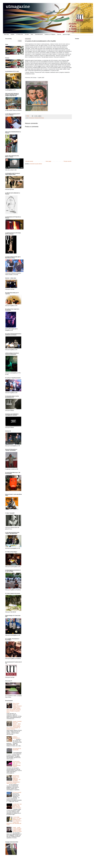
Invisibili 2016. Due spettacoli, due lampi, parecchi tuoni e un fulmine (17, 806)
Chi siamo (27, 34)
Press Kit (59, 34)
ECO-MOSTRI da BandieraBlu (17, 749)
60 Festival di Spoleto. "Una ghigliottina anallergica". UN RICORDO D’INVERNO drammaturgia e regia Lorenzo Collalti (13, 779)
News (32, 34)
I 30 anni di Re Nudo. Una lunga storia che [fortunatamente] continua (17, 764)
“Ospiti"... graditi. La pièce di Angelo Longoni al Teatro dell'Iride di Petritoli (17, 829)
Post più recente (29, 161)
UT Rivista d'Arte (19, 34)
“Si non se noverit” (17, 792)
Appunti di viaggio (66, 34)
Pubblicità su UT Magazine (50, 34)
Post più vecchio (67, 161)
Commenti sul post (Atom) (36, 163)
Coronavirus (31, 117)
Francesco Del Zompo (39, 117)
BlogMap (12, 34)
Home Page (6, 34)
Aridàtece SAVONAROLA (16, 737)
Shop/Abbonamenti (39, 34)
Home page (48, 161)
